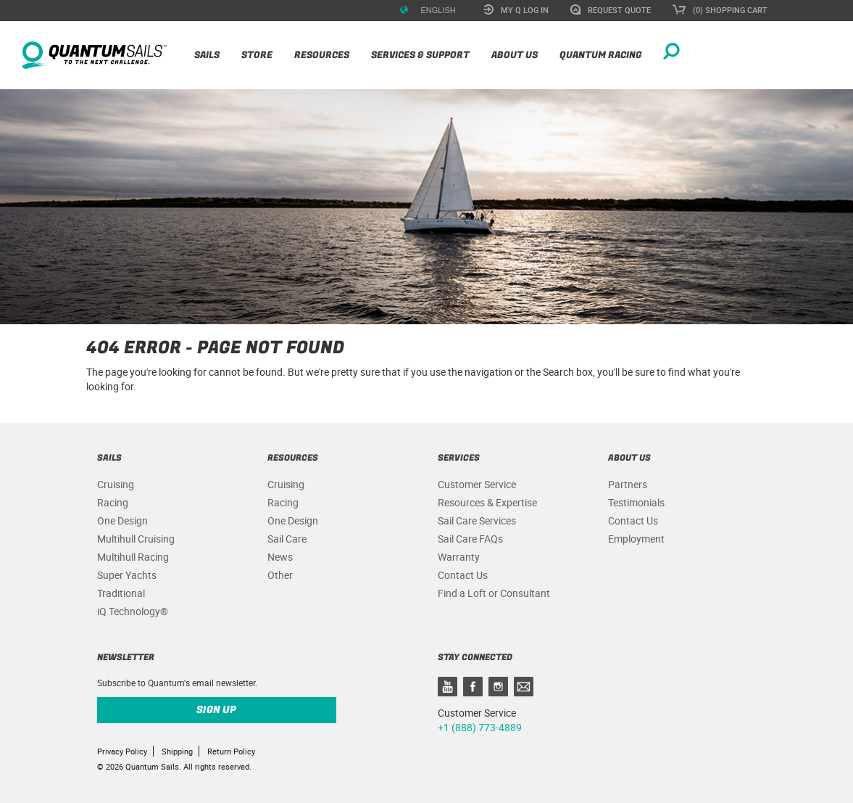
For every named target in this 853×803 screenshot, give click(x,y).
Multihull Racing (133, 557)
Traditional (121, 593)
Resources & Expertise (487, 502)
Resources (321, 55)
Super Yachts (127, 575)
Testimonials (636, 502)
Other (280, 575)
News (280, 557)
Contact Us (463, 575)
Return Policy (231, 751)
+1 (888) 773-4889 (480, 727)
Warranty (459, 557)
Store (256, 55)
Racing (112, 502)
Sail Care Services (477, 520)
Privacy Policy (122, 751)
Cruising (115, 484)
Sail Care (287, 538)
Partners (627, 484)
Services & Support (420, 55)
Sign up (216, 709)
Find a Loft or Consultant (494, 593)
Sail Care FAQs (470, 538)
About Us (514, 55)
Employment (636, 538)
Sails (207, 55)
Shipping (177, 751)
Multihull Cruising (136, 538)
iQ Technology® (132, 611)
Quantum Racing (600, 55)
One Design (122, 520)
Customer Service (477, 484)
